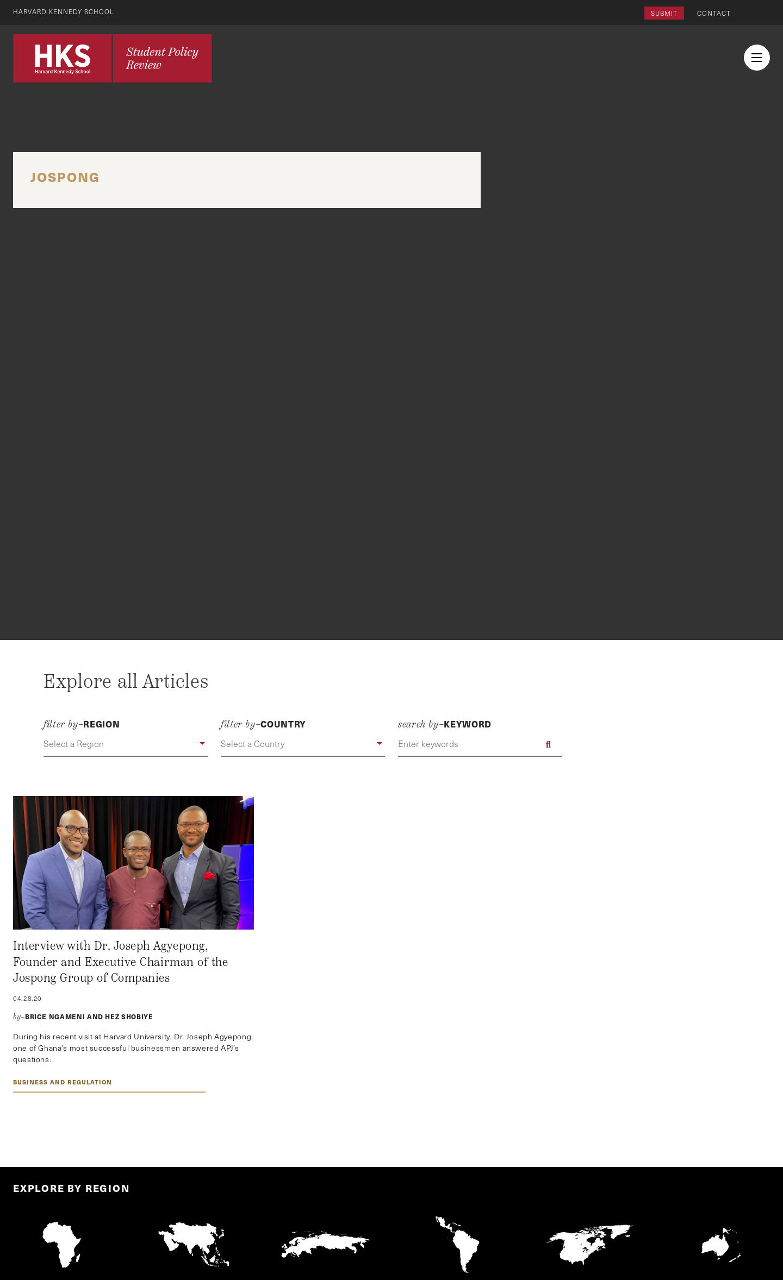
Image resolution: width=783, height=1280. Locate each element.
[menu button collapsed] (757, 58)
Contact (714, 13)
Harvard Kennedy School (64, 11)
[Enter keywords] (480, 744)
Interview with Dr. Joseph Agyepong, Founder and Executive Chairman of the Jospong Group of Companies (120, 962)
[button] (126, 744)
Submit (664, 13)
